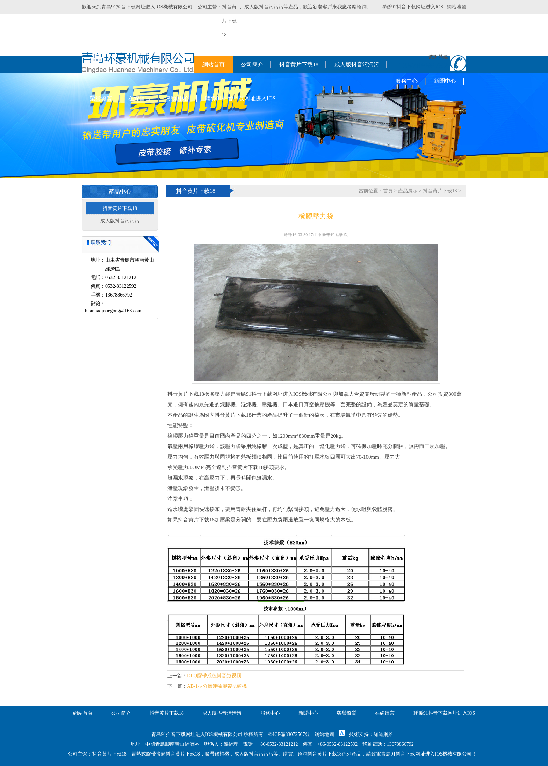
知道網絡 (383, 734)
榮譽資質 (101, 98)
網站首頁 (213, 64)
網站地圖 (456, 6)
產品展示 (408, 191)
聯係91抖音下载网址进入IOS (413, 6)
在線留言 (139, 98)
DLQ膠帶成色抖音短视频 (214, 675)
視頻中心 (178, 98)
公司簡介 (252, 64)
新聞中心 (445, 81)
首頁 (388, 191)
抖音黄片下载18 (298, 64)
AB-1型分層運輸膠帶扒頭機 (217, 686)
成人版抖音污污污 (263, 6)
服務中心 (406, 81)
